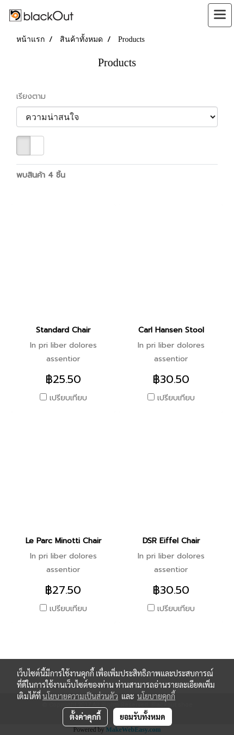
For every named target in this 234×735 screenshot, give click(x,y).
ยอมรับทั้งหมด (142, 716)
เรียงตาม (35, 96)
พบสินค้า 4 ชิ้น (40, 175)
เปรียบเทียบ (68, 398)
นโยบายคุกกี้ (156, 696)
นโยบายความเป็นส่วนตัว (80, 696)
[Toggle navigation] (220, 15)
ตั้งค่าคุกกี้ (85, 716)
